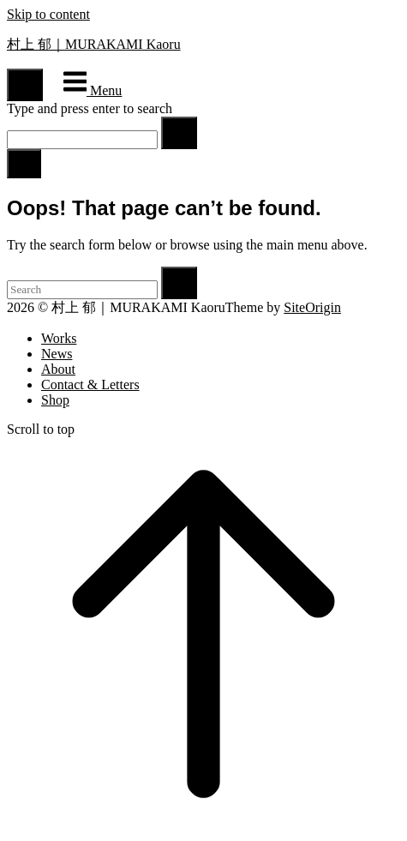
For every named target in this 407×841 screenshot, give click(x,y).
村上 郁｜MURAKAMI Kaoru (94, 44)
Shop (55, 400)
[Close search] (24, 163)
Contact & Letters (90, 384)
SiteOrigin (312, 307)
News (56, 353)
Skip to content (48, 14)
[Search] (179, 133)
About (58, 369)
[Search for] (82, 139)
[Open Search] (25, 85)
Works (58, 338)
